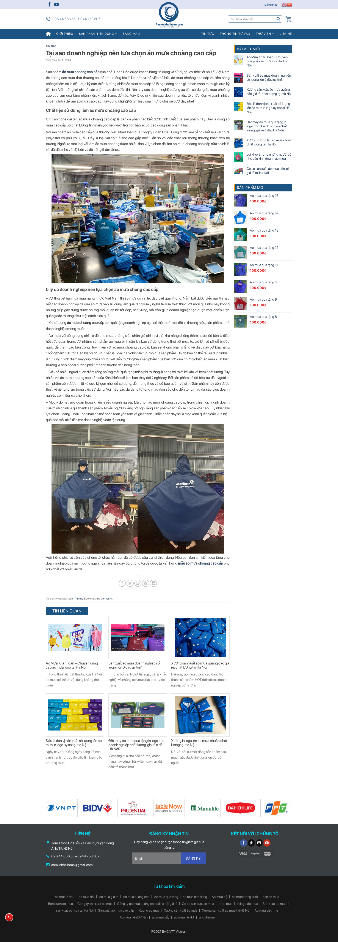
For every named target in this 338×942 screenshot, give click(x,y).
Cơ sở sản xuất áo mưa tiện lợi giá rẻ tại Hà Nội (268, 171)
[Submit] (278, 18)
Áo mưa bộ (219, 897)
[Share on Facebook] (122, 583)
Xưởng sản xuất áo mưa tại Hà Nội (226, 910)
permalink (106, 598)
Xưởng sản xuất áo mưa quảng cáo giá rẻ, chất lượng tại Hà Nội (200, 665)
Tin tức (207, 33)
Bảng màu (131, 33)
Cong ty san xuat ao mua (95, 904)
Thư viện (265, 34)
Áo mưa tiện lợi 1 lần (133, 917)
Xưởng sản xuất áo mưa (180, 910)
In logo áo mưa (247, 904)
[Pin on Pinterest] (145, 583)
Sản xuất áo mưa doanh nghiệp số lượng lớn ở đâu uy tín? (134, 665)
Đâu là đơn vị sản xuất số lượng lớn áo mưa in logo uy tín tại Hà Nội (74, 743)
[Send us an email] (259, 843)
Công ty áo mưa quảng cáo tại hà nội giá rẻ (147, 904)
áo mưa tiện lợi (184, 917)
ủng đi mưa (207, 917)
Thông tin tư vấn (235, 33)
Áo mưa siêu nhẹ (266, 910)
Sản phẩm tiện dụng (98, 34)
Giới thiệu (64, 33)
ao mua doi (86, 897)
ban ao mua (271, 897)
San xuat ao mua (274, 904)
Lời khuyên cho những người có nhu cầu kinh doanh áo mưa (269, 156)
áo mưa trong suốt (245, 897)
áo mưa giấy (160, 917)
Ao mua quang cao (136, 897)
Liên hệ (286, 33)
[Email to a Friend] (137, 583)
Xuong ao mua (149, 910)
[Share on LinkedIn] (153, 583)
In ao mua (225, 904)
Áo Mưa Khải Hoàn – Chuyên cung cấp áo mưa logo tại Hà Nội (72, 665)
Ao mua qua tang (166, 897)
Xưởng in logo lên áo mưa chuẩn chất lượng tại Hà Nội (199, 743)
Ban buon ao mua (60, 904)
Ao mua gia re (108, 897)
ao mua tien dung (195, 897)
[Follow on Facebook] (49, 4)
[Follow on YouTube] (56, 4)
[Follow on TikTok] (251, 843)
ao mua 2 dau (64, 897)
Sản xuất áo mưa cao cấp (116, 910)
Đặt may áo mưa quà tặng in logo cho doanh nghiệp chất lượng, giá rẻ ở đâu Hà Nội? (136, 745)
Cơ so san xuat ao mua (198, 904)
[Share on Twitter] (130, 583)
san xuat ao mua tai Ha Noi (75, 910)
